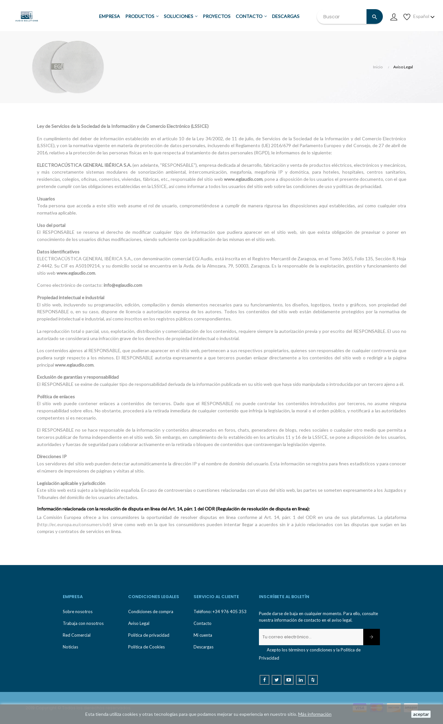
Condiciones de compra (150, 611)
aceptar (421, 714)
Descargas (203, 646)
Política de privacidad (148, 635)
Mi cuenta (203, 635)
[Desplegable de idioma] (424, 16)
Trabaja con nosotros (83, 623)
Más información (315, 714)
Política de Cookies (146, 646)
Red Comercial (77, 635)
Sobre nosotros (78, 611)
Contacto (203, 623)
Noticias (70, 646)
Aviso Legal (138, 623)
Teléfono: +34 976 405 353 (220, 611)
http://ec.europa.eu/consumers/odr (74, 524)
